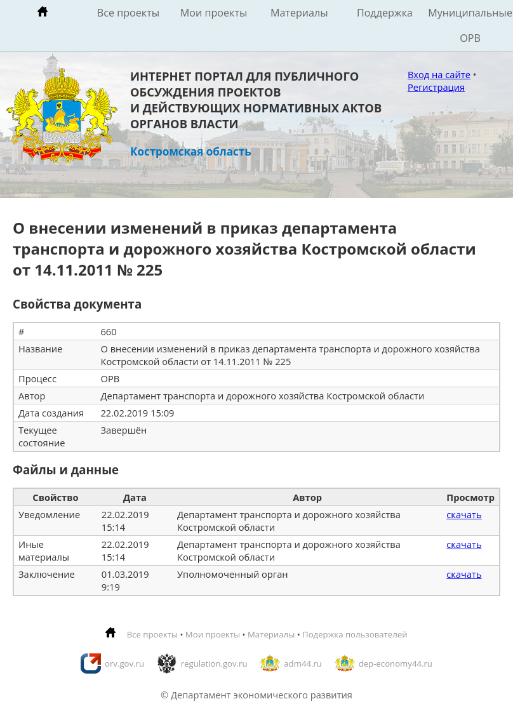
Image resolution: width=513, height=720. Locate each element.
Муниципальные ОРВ (470, 25)
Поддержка (385, 13)
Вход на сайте (439, 74)
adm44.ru (303, 663)
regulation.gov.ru (214, 663)
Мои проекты (214, 13)
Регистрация (436, 87)
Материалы (299, 13)
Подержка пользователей (354, 634)
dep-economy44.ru (395, 663)
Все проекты (128, 13)
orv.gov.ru (124, 663)
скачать (463, 514)
